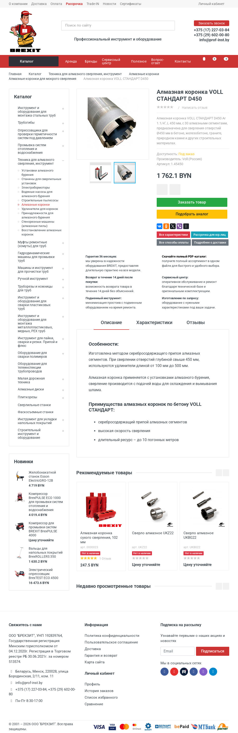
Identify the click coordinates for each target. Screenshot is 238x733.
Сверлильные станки (32, 405)
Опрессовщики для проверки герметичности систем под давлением (35, 134)
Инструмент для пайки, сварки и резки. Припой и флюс (35, 342)
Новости (109, 3)
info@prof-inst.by (214, 40)
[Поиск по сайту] (113, 26)
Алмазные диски (29, 389)
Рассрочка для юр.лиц (209, 234)
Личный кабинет (213, 4)
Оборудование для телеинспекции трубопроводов (30, 367)
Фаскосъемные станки (33, 412)
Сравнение (94, 704)
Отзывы (196, 322)
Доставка (39, 3)
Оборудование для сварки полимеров (30, 354)
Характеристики (154, 322)
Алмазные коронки (36, 204)
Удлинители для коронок (40, 209)
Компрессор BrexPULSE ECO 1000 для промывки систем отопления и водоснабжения (46, 502)
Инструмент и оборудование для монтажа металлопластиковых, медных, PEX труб (33, 323)
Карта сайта (95, 662)
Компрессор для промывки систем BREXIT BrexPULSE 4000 (43, 529)
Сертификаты (130, 3)
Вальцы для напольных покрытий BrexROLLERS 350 (46, 552)
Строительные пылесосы (40, 200)
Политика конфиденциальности (112, 635)
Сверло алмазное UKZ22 (153, 533)
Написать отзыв (194, 107)
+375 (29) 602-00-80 (211, 35)
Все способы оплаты (173, 242)
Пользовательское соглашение (111, 642)
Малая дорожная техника (29, 380)
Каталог (34, 61)
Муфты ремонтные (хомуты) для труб (30, 244)
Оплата (56, 3)
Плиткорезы (25, 397)
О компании (18, 3)
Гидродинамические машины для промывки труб (34, 256)
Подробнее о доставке (210, 242)
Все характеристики (173, 234)
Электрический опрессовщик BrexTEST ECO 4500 (43, 574)
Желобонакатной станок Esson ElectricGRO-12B (42, 476)
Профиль (92, 684)
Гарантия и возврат (101, 655)
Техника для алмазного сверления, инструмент (34, 161)
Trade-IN (93, 3)
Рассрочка (74, 3)
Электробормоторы (36, 187)
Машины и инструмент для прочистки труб (33, 269)
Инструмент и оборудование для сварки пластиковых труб (32, 303)
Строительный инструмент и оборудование (27, 433)
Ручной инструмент (31, 279)
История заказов (99, 691)
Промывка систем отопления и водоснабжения (30, 148)
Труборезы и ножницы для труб (33, 288)
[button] (102, 173)
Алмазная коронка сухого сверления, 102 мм (99, 537)
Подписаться (212, 651)
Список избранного (101, 697)
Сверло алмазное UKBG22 (198, 535)
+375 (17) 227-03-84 (211, 30)
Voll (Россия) (192, 159)
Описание (111, 322)
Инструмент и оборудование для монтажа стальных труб (35, 111)
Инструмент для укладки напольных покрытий (35, 421)
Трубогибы (24, 122)
